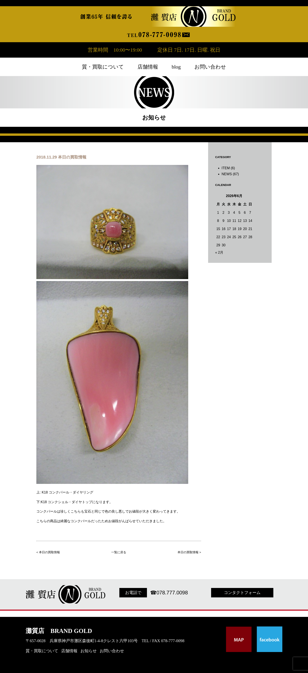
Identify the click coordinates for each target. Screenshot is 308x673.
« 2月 (219, 252)
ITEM (226, 168)
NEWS (227, 174)
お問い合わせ (210, 67)
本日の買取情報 (49, 552)
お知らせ (88, 651)
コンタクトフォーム (242, 592)
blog (176, 67)
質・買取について (103, 67)
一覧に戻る (118, 552)
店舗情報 (148, 67)
